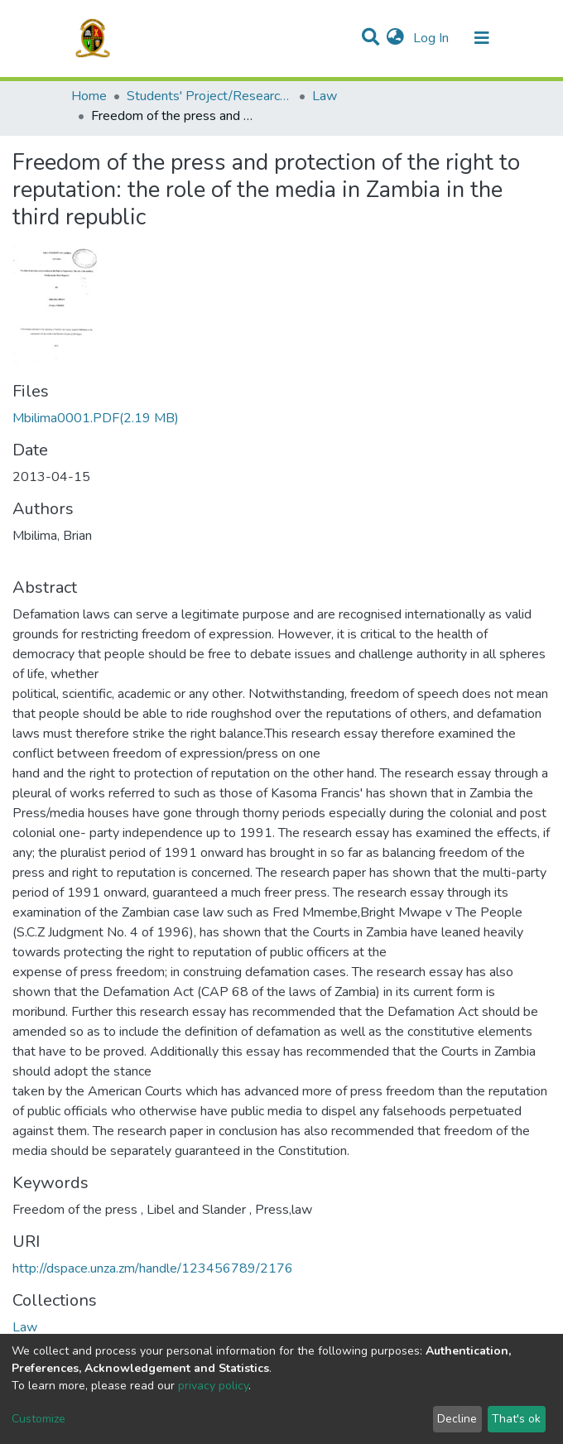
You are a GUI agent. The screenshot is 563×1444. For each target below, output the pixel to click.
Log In (432, 38)
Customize (38, 1419)
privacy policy (213, 1385)
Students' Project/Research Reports (209, 96)
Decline (457, 1419)
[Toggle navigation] (482, 38)
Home (89, 96)
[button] (395, 38)
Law (324, 96)
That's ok (516, 1419)
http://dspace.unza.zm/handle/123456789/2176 (152, 1268)
